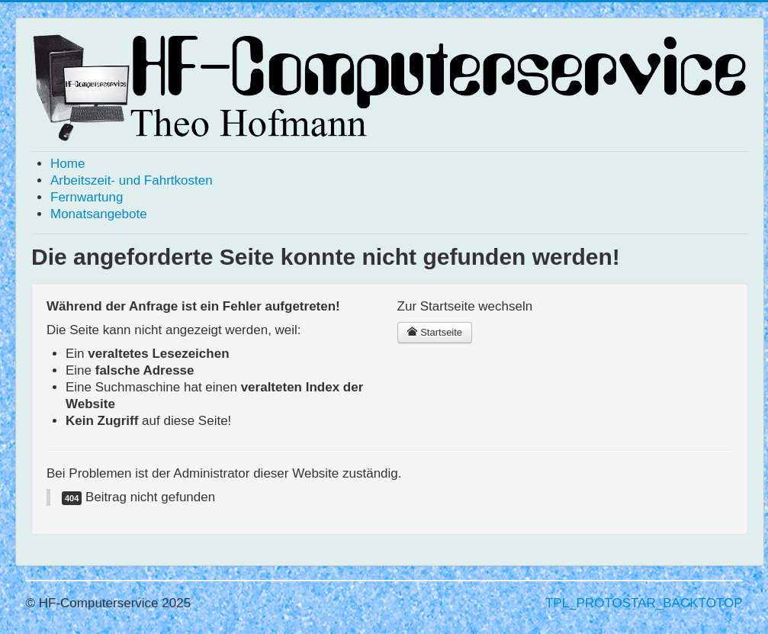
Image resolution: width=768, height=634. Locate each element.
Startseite (435, 332)
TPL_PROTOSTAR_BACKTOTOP (644, 603)
